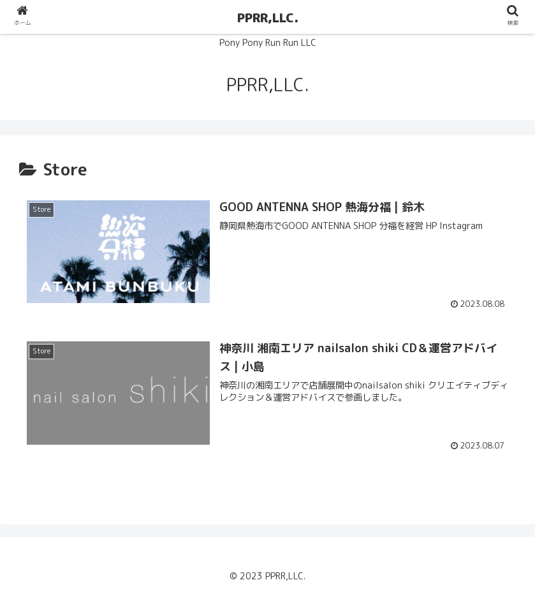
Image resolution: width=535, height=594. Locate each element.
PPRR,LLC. (267, 18)
